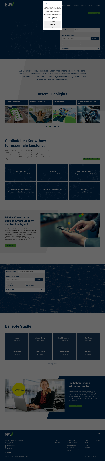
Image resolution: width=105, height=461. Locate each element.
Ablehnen (52, 24)
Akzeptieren (52, 21)
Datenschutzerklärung (51, 18)
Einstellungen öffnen (52, 27)
